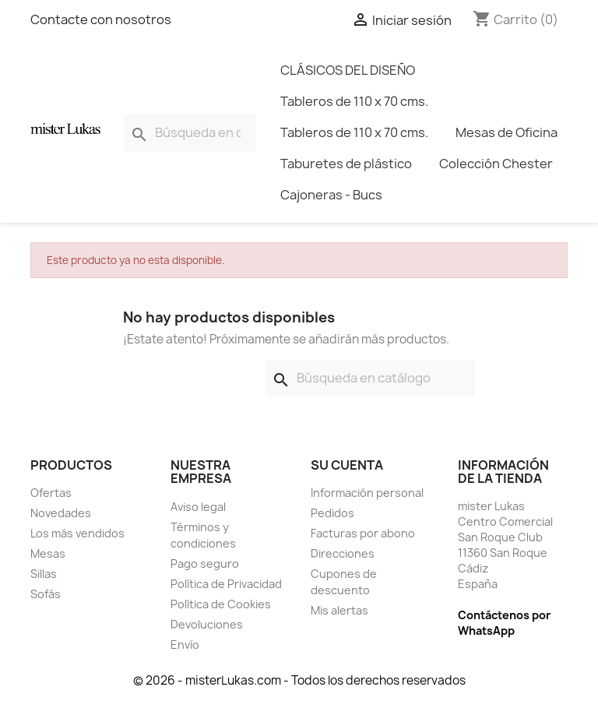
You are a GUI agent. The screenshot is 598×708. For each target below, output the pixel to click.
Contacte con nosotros (100, 19)
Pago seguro (205, 563)
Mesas (47, 553)
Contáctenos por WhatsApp (504, 623)
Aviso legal (198, 506)
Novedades (60, 512)
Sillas (43, 573)
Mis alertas (339, 610)
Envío (185, 644)
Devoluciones (207, 624)
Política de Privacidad (226, 583)
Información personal (367, 492)
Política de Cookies (221, 604)
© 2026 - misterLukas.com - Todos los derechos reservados (299, 680)
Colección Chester (496, 163)
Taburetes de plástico (346, 163)
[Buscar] (190, 132)
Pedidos (332, 512)
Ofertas (51, 492)
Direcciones (343, 553)
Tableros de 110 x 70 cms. (354, 101)
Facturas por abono (363, 533)
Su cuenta (347, 465)
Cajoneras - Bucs (331, 194)
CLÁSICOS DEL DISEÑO (347, 70)
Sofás (45, 593)
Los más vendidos (77, 533)
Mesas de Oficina (507, 132)
